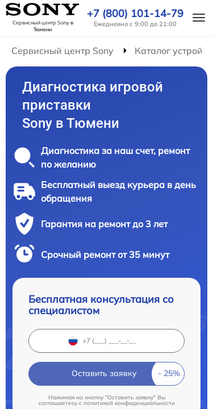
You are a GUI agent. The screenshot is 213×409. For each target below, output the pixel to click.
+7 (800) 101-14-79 (135, 13)
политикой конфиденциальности (129, 403)
